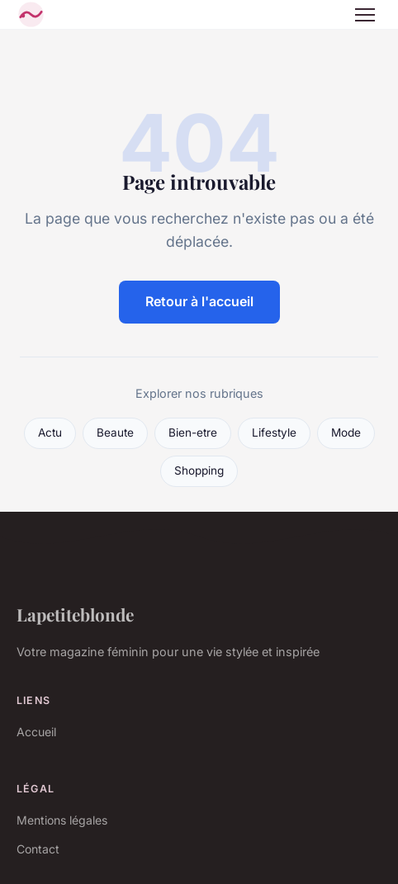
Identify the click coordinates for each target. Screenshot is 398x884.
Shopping (199, 470)
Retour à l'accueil (199, 301)
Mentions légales (62, 820)
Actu (50, 432)
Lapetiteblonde (75, 614)
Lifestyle (274, 432)
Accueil (36, 732)
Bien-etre (192, 432)
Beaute (115, 432)
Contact (38, 849)
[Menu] (364, 15)
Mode (346, 432)
